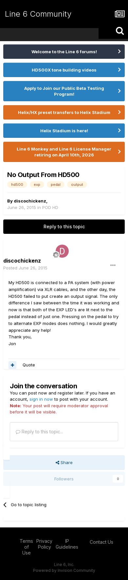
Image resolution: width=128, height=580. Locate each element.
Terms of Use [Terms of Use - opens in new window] (26, 547)
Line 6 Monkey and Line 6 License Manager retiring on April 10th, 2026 (64, 151)
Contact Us (101, 542)
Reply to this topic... (39, 431)
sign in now (41, 399)
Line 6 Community (38, 14)
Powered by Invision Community (64, 570)
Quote (29, 364)
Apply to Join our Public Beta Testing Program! (64, 91)
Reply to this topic (64, 226)
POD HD (50, 207)
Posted (25, 267)
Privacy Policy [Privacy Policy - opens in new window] (44, 544)
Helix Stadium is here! (64, 130)
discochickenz (30, 200)
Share (64, 462)
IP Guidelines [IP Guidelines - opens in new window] (67, 544)
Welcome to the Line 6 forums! (64, 51)
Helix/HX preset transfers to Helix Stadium (64, 112)
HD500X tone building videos (64, 69)
